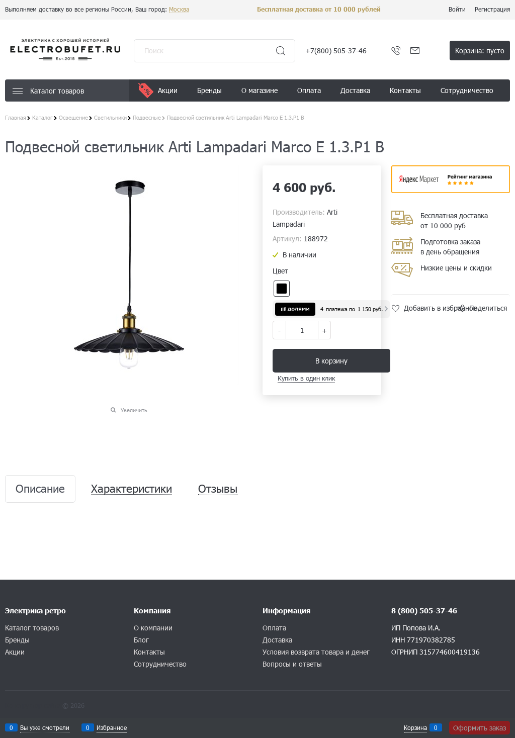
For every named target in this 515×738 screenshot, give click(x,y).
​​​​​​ (450, 190)
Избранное (112, 727)
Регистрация (492, 9)
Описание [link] (40, 489)
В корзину (331, 360)
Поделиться (488, 308)
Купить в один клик (306, 378)
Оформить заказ (479, 727)
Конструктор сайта (32, 705)
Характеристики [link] (131, 489)
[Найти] (280, 50)
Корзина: (479, 50)
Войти (457, 9)
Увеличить (134, 410)
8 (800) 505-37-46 (424, 610)
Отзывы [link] (217, 489)
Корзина (415, 727)
